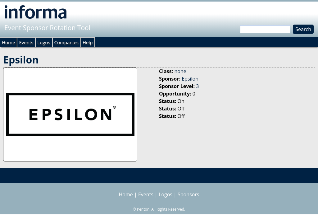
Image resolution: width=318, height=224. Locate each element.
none (180, 71)
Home (8, 42)
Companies (66, 42)
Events (26, 42)
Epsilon (190, 78)
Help (88, 42)
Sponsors (188, 194)
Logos (43, 42)
